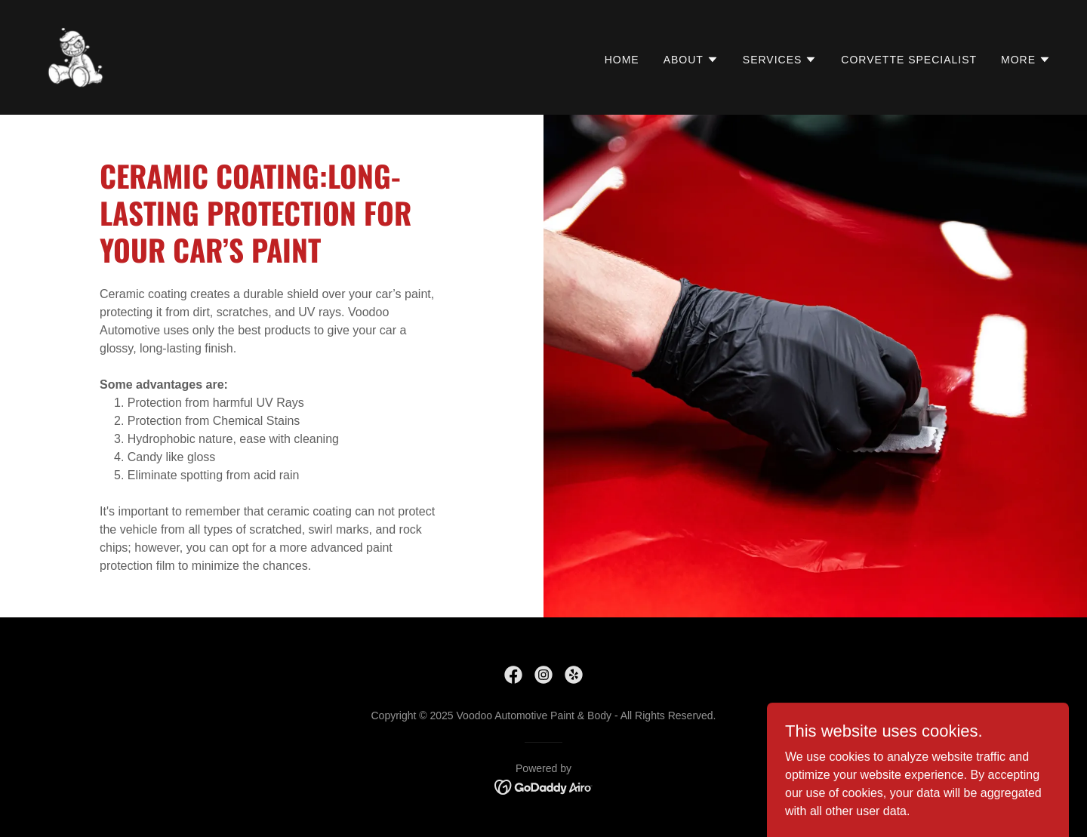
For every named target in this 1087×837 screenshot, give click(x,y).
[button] (691, 60)
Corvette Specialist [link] (909, 60)
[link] (75, 56)
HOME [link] (622, 60)
